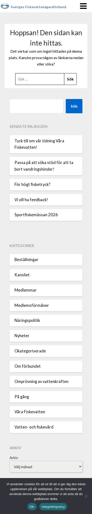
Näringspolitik (27, 320)
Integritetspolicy (53, 507)
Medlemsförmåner (31, 305)
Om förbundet (27, 366)
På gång (21, 396)
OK (32, 507)
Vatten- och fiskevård (33, 427)
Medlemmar (25, 290)
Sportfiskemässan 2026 (36, 214)
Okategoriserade (30, 350)
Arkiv (14, 457)
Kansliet (22, 274)
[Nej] (85, 496)
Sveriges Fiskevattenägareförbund (38, 7)
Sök (74, 106)
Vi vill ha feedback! (31, 199)
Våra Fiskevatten (29, 411)
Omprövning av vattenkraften (41, 381)
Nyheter (21, 335)
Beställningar (26, 259)
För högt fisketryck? (32, 184)
